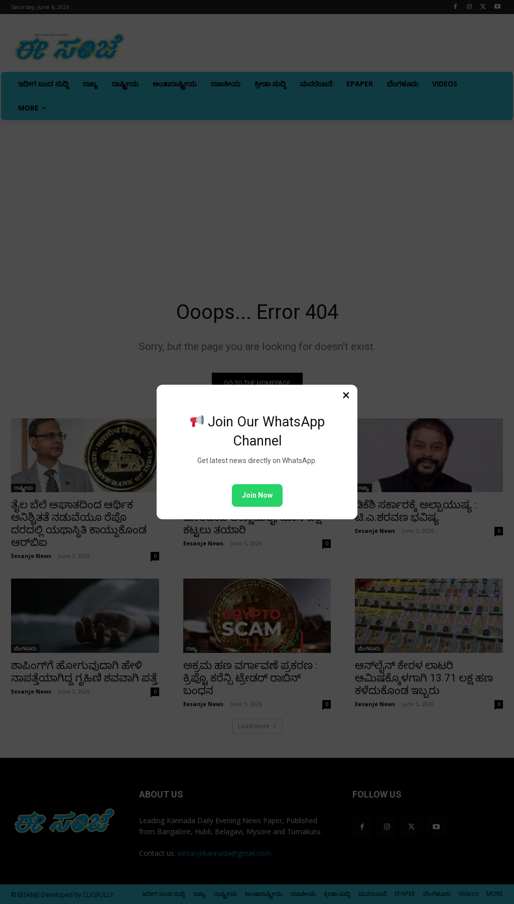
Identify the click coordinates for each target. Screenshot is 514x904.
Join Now (257, 495)
